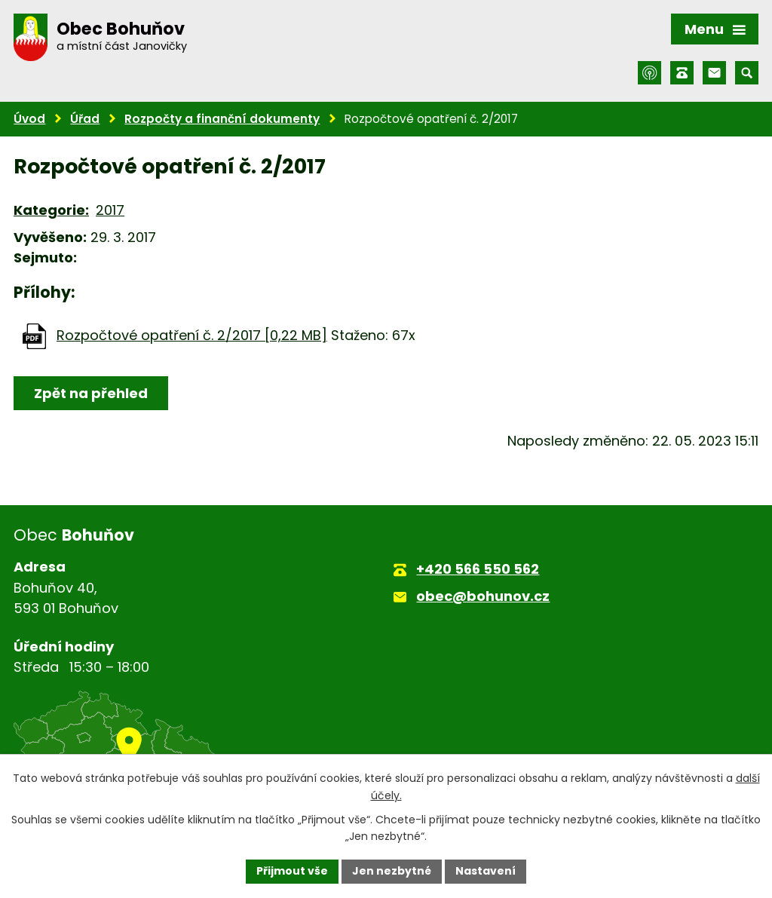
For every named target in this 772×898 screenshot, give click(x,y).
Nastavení (485, 870)
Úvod (29, 119)
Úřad (85, 119)
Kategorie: (51, 210)
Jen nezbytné (391, 870)
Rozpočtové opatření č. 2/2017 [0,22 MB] (192, 335)
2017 (110, 210)
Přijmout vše (292, 870)
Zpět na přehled (91, 393)
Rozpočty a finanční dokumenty (222, 119)
